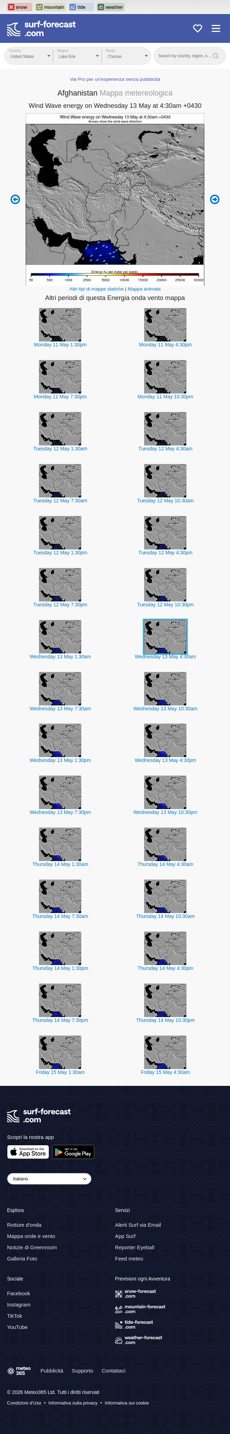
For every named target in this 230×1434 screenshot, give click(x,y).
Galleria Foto (22, 1259)
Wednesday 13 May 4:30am (165, 656)
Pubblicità (51, 1371)
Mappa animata (144, 289)
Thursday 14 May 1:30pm (60, 968)
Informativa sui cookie (127, 1402)
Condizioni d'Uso (24, 1402)
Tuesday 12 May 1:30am (60, 448)
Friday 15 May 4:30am (165, 1072)
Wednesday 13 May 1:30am (60, 656)
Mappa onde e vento (31, 1236)
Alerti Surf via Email (138, 1225)
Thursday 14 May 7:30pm (60, 1020)
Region (63, 51)
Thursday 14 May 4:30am (165, 864)
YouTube (17, 1327)
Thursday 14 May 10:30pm (165, 1020)
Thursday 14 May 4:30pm (165, 968)
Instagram (19, 1305)
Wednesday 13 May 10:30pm (165, 812)
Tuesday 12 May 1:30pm (60, 552)
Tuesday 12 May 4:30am (166, 448)
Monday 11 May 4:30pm (165, 344)
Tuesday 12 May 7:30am (60, 500)
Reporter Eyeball (134, 1247)
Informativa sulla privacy (73, 1402)
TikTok (14, 1316)
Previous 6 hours (15, 199)
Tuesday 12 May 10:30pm (165, 604)
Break (110, 51)
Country (15, 51)
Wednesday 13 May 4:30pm (165, 760)
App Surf (125, 1236)
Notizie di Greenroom (32, 1247)
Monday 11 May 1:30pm (60, 344)
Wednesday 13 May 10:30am (165, 708)
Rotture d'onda (24, 1225)
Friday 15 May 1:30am (60, 1072)
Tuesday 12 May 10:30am (165, 500)
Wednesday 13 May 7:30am (60, 708)
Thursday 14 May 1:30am (60, 864)
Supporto (82, 1371)
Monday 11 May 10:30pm (165, 396)
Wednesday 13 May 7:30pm (60, 812)
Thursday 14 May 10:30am (165, 916)
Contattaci (114, 1371)
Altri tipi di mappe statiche (96, 289)
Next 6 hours (214, 199)
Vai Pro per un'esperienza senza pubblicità (115, 79)
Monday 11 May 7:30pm (60, 396)
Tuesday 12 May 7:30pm (60, 604)
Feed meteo (129, 1259)
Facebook (18, 1293)
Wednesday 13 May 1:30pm (60, 760)
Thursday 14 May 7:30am (60, 916)
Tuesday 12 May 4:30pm (166, 552)
